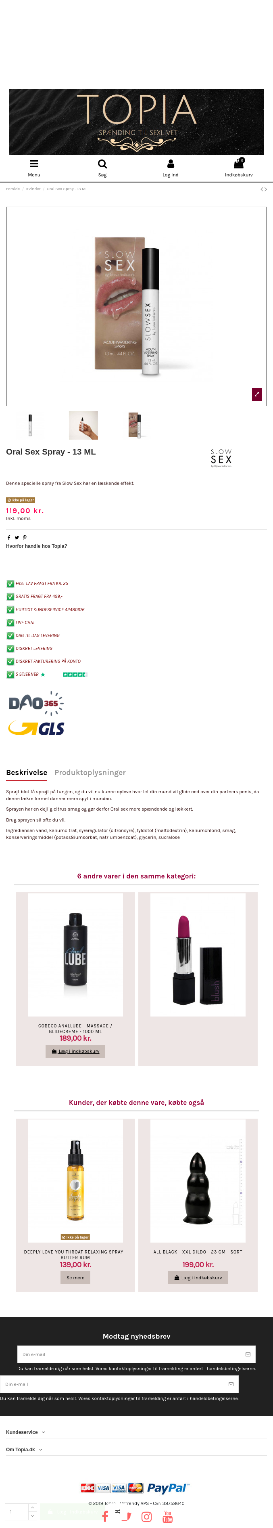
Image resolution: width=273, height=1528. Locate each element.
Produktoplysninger (89, 773)
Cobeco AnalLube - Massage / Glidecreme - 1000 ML (75, 1028)
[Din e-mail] (129, 1354)
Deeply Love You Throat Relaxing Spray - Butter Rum (75, 1254)
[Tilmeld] (248, 1354)
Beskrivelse (26, 773)
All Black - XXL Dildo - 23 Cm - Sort (198, 1252)
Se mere (75, 1278)
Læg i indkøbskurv (72, 1512)
